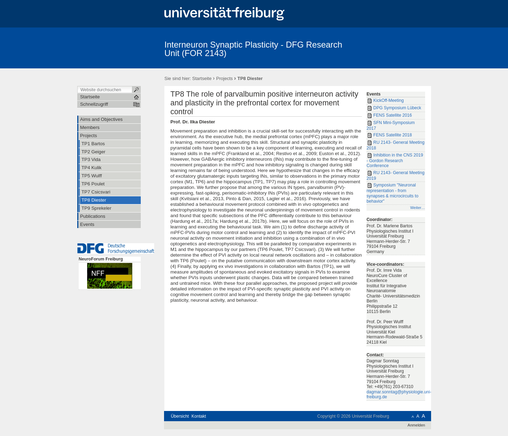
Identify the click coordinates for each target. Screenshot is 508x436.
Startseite (202, 78)
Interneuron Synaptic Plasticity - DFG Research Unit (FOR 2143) (253, 49)
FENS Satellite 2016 (389, 115)
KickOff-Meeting (385, 101)
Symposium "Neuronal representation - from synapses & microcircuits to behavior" (392, 193)
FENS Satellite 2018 (389, 135)
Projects (224, 78)
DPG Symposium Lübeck (394, 108)
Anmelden (416, 425)
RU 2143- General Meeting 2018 (395, 145)
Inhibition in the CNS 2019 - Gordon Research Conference (395, 160)
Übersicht (180, 416)
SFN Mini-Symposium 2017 (391, 125)
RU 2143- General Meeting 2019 (395, 175)
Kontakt (199, 416)
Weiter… (417, 207)
